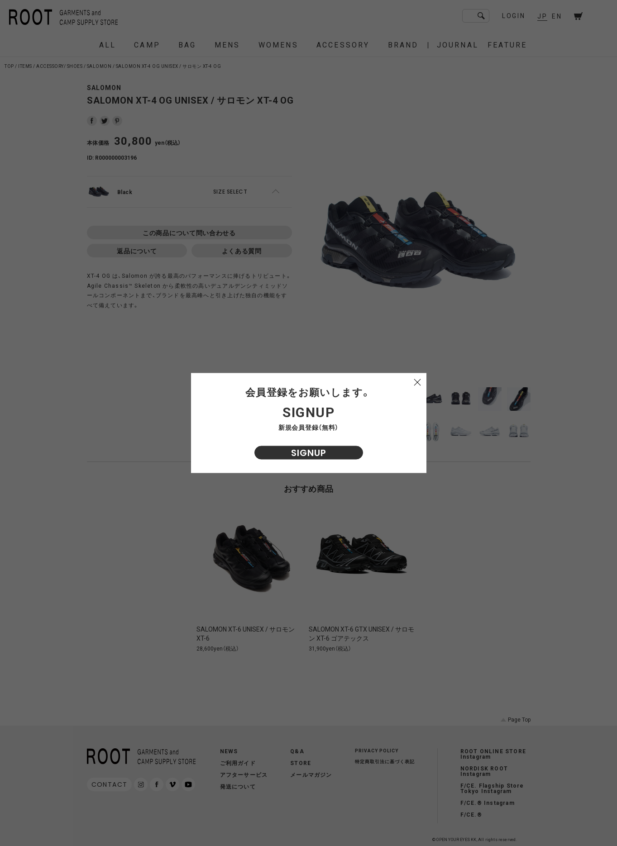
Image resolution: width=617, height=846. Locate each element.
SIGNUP (308, 453)
